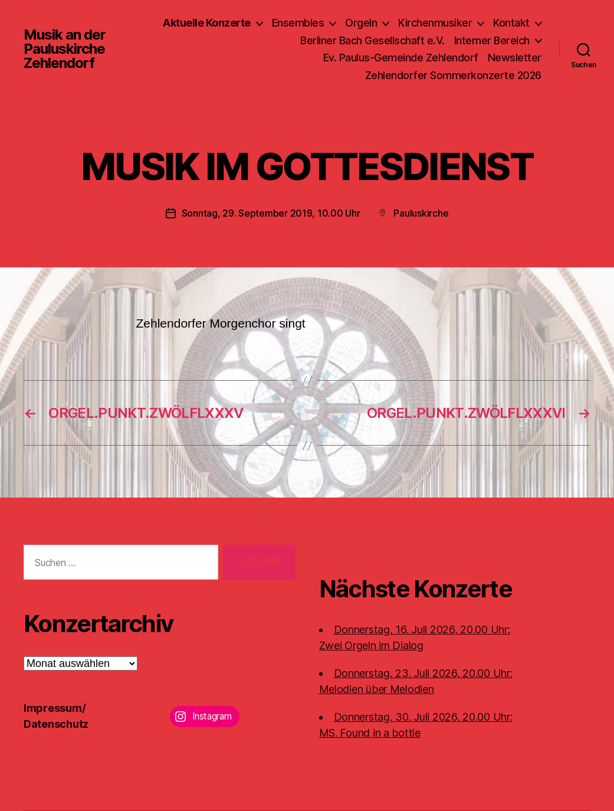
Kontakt (511, 23)
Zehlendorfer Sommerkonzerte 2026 (453, 75)
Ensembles (298, 23)
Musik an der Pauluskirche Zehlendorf (65, 49)
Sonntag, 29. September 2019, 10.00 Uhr (271, 213)
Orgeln (361, 23)
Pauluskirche (420, 213)
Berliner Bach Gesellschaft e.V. (372, 40)
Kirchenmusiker (435, 23)
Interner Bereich (492, 40)
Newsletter (514, 57)
